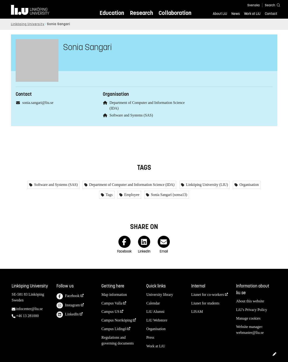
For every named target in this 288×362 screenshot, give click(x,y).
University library (159, 295)
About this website (250, 301)
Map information (114, 295)
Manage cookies (248, 318)
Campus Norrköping (116, 320)
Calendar (153, 303)
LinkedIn (68, 314)
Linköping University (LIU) (206, 185)
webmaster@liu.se (250, 333)
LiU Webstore (156, 320)
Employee (131, 195)
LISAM (197, 312)
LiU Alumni (155, 312)
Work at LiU (252, 14)
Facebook (68, 296)
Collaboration (175, 13)
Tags (109, 195)
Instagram (68, 305)
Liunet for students (205, 303)
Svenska (253, 5)
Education (112, 13)
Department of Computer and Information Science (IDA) (131, 185)
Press (150, 337)
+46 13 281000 (27, 316)
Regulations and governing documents (117, 340)
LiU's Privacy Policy (251, 310)
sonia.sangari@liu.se (37, 103)
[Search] (270, 5)
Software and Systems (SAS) (131, 115)
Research (141, 13)
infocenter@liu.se (29, 309)
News (235, 14)
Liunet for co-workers (207, 295)
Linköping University (27, 24)
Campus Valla (111, 303)
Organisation (248, 185)
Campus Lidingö (113, 329)
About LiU (220, 14)
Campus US (110, 312)
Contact (271, 14)
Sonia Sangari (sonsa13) (168, 195)
